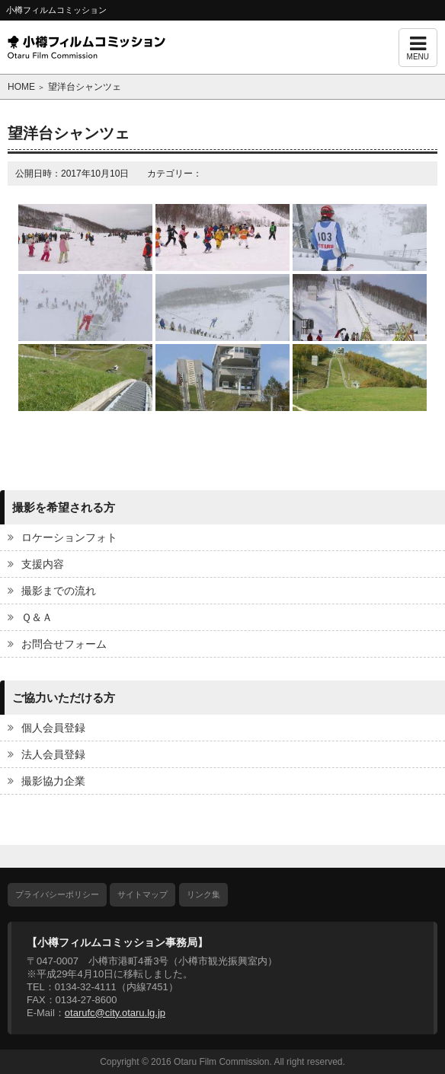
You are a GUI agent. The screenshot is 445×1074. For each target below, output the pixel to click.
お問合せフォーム (64, 644)
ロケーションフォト (69, 537)
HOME (21, 86)
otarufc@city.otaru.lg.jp (115, 1012)
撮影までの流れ (58, 591)
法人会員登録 (53, 754)
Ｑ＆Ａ (37, 617)
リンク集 (203, 894)
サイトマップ (142, 894)
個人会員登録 (53, 728)
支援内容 (42, 564)
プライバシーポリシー (57, 894)
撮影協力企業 (53, 781)
